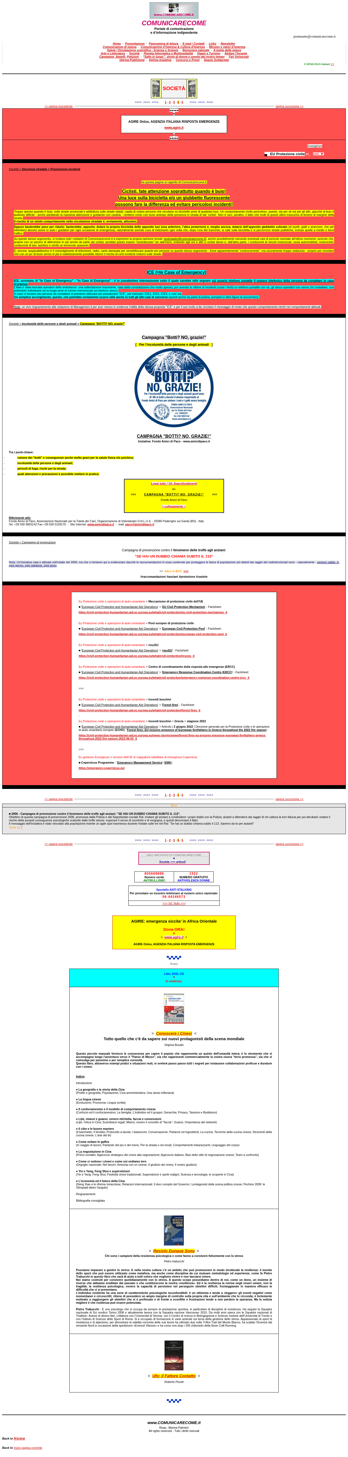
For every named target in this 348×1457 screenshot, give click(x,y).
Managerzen (82, 306)
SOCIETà (174, 88)
